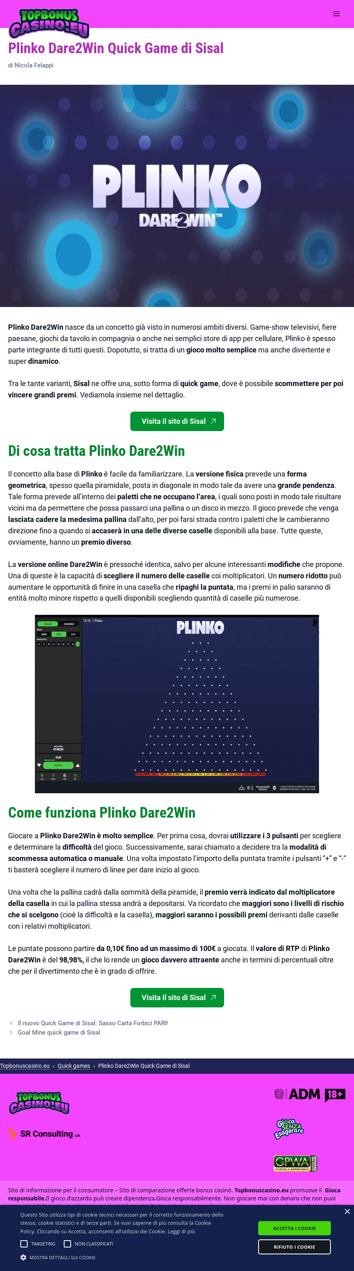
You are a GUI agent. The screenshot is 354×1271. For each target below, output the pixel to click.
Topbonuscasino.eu (25, 1066)
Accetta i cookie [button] (294, 1228)
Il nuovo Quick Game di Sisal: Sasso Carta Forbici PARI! (93, 1023)
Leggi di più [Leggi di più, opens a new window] (181, 1231)
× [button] (347, 1212)
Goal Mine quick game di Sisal (59, 1032)
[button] (24, 1244)
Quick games (74, 1066)
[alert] (177, 1238)
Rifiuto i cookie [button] (294, 1247)
